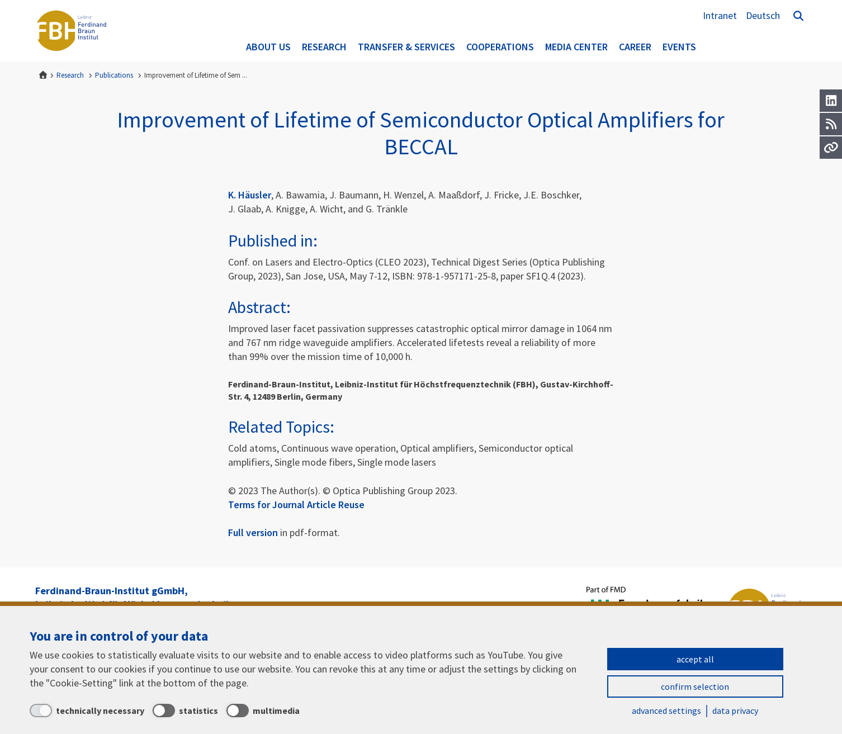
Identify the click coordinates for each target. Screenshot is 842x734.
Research (324, 46)
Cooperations (500, 46)
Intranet (720, 15)
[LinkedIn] (831, 100)
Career (635, 46)
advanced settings (666, 710)
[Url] (831, 147)
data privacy (735, 710)
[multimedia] (263, 710)
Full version (253, 532)
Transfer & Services (406, 46)
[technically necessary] (87, 710)
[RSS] (831, 124)
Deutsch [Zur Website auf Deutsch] (763, 15)
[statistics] (185, 710)
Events (679, 46)
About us (268, 46)
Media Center (576, 46)
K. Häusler (249, 194)
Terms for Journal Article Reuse (296, 504)
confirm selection (695, 686)
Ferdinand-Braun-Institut (71, 30)
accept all (695, 659)
